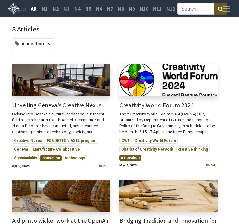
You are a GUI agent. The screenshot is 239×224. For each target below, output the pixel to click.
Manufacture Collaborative (56, 149)
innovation (50, 158)
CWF (125, 140)
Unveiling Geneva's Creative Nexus (56, 105)
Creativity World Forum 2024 (157, 105)
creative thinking (193, 149)
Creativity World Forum (155, 140)
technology (75, 158)
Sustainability (25, 158)
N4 (213, 165)
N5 (105, 166)
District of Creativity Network (147, 149)
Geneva (21, 149)
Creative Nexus (28, 140)
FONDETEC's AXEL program (71, 140)
